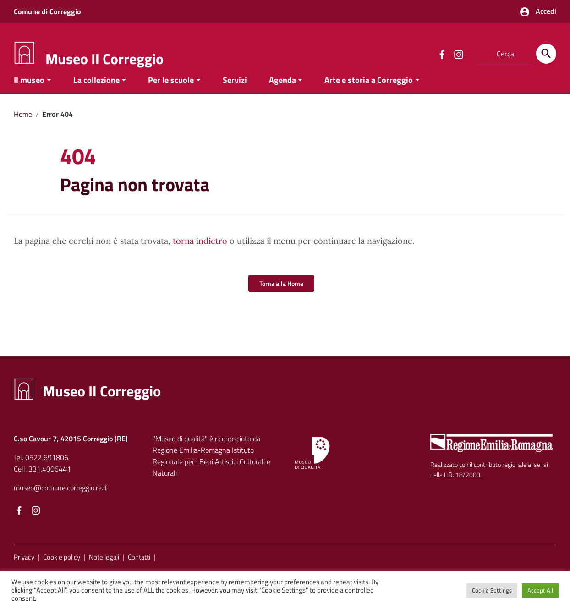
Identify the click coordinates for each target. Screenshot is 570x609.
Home (23, 122)
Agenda (282, 88)
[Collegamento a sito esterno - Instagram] (458, 53)
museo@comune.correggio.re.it (60, 496)
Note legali (104, 565)
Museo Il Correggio (104, 59)
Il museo (29, 88)
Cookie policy (61, 565)
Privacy (24, 565)
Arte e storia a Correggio (368, 88)
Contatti (139, 565)
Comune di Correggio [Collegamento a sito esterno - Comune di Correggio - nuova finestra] (47, 11)
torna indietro (200, 250)
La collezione (96, 88)
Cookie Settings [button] (492, 590)
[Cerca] (546, 54)
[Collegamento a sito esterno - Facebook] (441, 53)
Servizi (235, 88)
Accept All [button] (540, 590)
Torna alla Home (281, 292)
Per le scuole (171, 88)
